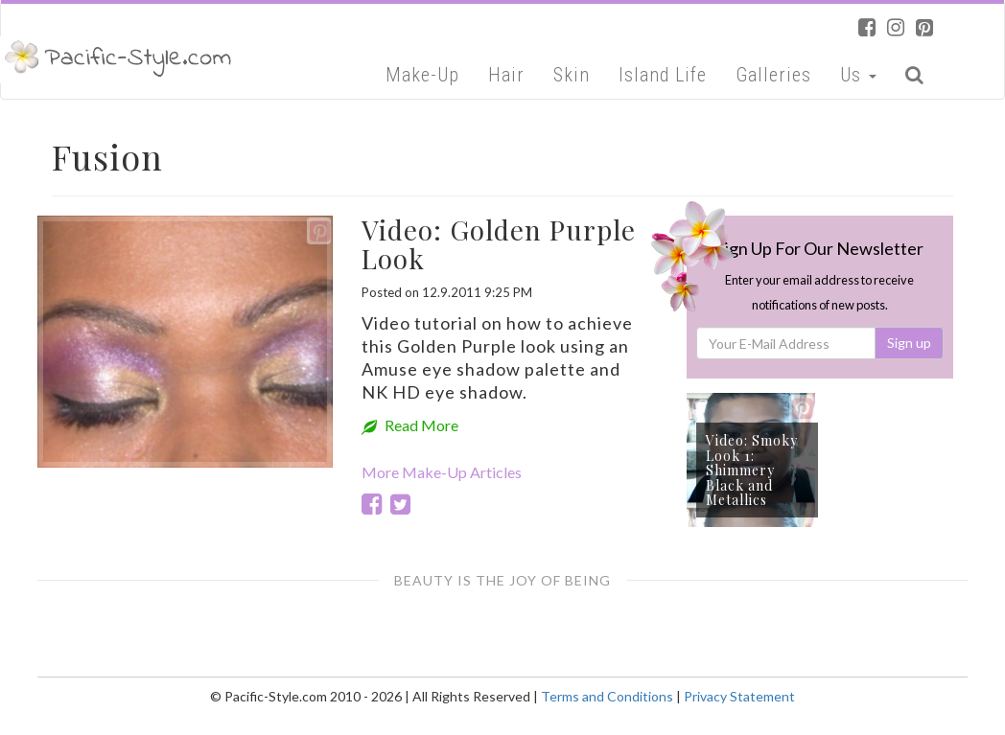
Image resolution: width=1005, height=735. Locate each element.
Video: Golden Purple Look (499, 244)
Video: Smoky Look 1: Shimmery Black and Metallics (752, 470)
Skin (571, 74)
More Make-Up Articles (442, 472)
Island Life (663, 74)
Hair (506, 74)
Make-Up (422, 74)
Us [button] (858, 74)
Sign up (909, 342)
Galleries (773, 74)
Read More (410, 425)
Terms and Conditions (607, 696)
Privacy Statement (739, 696)
